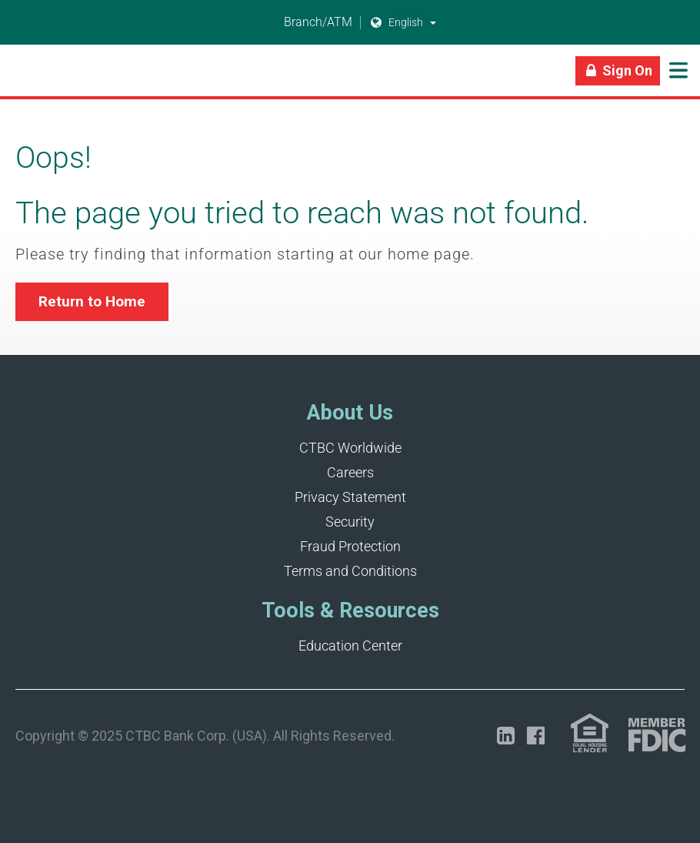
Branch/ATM (308, 22)
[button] (433, 22)
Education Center (350, 645)
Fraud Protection (350, 546)
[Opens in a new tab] (505, 735)
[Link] (15, 77)
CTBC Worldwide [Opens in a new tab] (350, 448)
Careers (350, 472)
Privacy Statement (350, 497)
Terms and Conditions (350, 571)
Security (350, 521)
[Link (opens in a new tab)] (589, 733)
